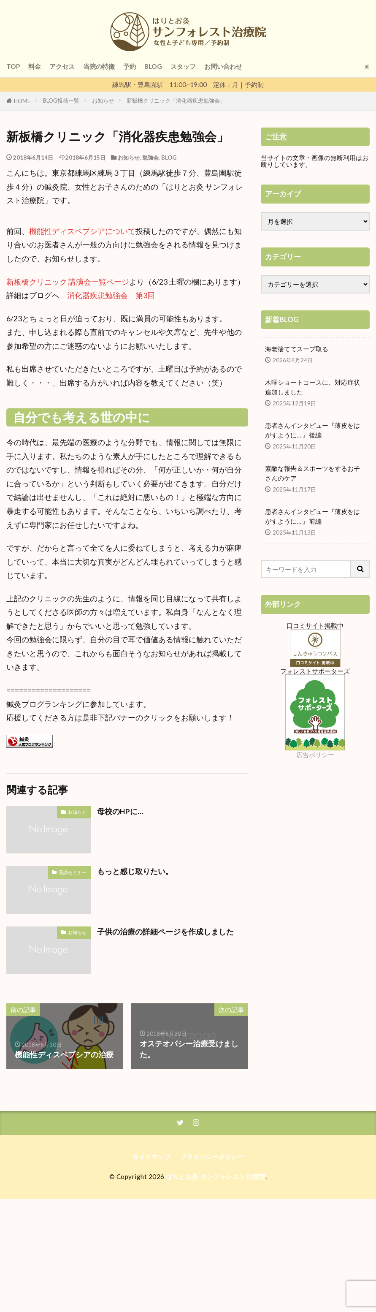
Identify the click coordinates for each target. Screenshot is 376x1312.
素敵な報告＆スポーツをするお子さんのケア (312, 473)
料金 (34, 66)
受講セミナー (73, 872)
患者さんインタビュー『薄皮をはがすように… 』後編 (312, 430)
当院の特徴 (99, 66)
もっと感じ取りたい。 (135, 871)
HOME (22, 101)
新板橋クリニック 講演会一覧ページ (67, 281)
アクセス (62, 66)
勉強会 (150, 157)
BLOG (153, 66)
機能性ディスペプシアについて (82, 231)
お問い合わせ (223, 66)
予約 (129, 66)
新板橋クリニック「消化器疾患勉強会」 (176, 100)
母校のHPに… (120, 811)
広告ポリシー (315, 754)
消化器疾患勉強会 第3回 (111, 295)
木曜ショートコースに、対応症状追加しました (312, 387)
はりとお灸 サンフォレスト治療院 (215, 1176)
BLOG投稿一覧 (61, 100)
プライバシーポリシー (211, 1156)
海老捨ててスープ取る (296, 349)
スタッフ (183, 66)
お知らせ (103, 100)
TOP (13, 66)
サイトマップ (151, 1156)
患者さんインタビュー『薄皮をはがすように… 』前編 (312, 516)
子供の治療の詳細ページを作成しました (165, 931)
